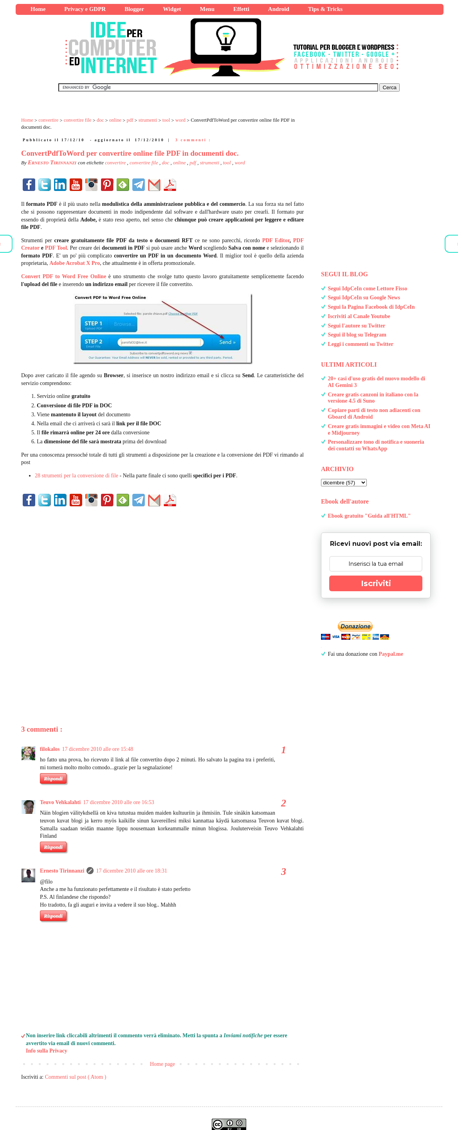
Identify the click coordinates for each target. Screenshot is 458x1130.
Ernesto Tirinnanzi (62, 871)
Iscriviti (376, 583)
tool (227, 163)
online (180, 163)
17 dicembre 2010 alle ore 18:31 (131, 871)
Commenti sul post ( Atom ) (75, 1077)
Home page (162, 1064)
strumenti (210, 163)
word (239, 163)
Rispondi (53, 847)
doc (166, 163)
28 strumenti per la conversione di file (76, 476)
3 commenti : (193, 140)
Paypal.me (391, 654)
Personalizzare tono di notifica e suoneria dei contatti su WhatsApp (376, 445)
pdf (193, 163)
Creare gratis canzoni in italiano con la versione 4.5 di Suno (373, 398)
